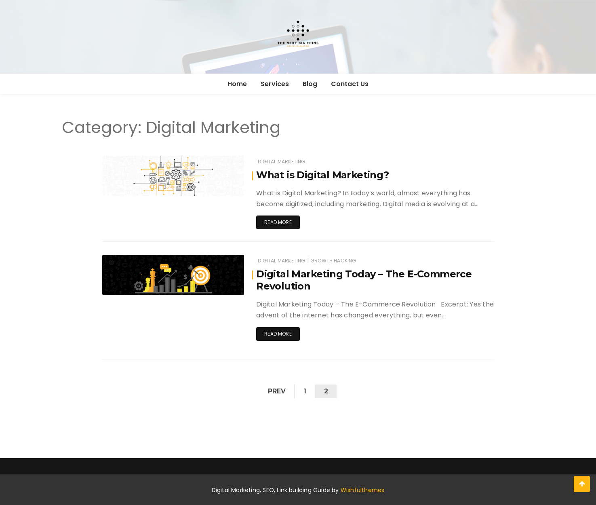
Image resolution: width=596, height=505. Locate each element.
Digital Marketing (281, 161)
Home (237, 84)
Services (275, 84)
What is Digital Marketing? (322, 175)
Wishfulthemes (363, 490)
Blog (310, 84)
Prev (277, 391)
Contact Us (350, 84)
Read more (278, 222)
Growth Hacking (333, 260)
